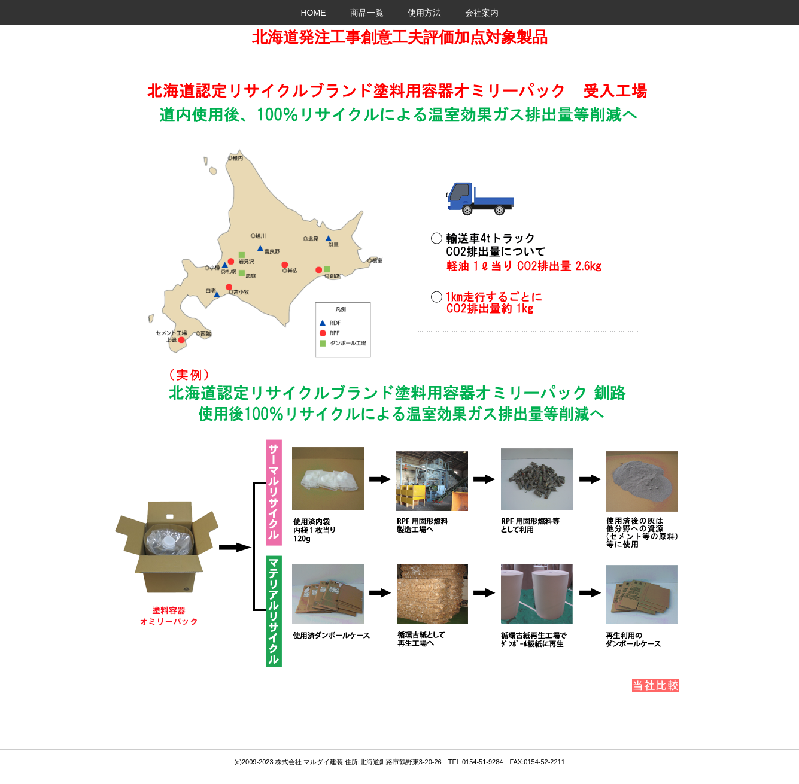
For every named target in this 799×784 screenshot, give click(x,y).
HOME (313, 12)
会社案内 (482, 12)
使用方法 (424, 12)
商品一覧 (367, 12)
